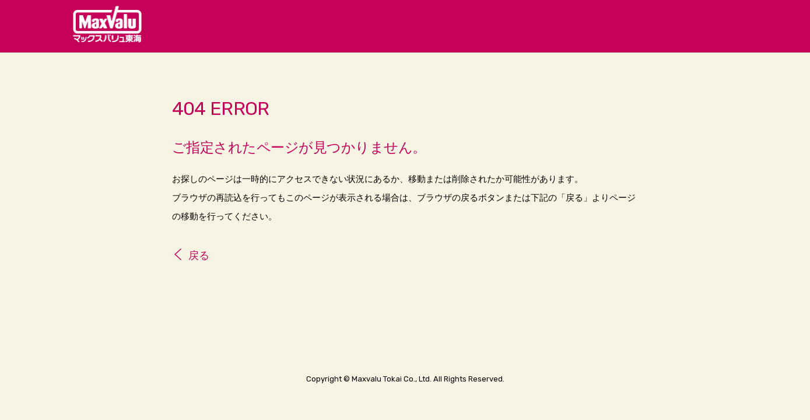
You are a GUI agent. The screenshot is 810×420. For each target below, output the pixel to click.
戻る (198, 255)
